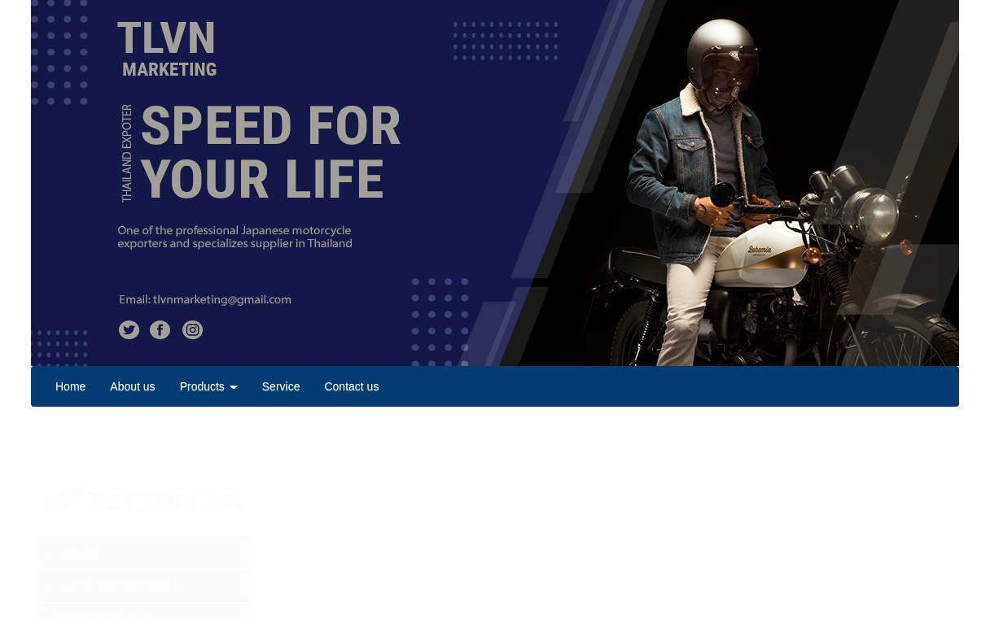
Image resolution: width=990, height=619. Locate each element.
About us (132, 386)
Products (209, 386)
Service (281, 386)
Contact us (351, 386)
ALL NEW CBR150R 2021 (114, 586)
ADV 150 (73, 552)
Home (70, 386)
